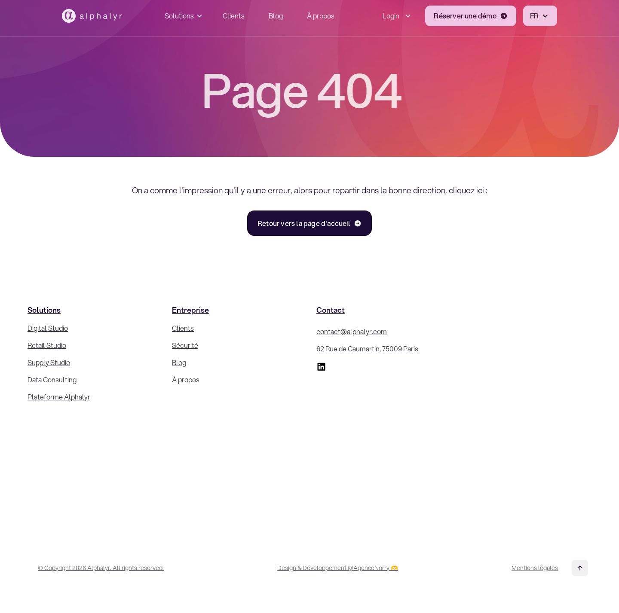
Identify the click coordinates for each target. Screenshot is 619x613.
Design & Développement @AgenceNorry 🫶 (337, 568)
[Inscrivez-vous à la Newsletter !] (525, 412)
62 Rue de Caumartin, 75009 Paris (367, 349)
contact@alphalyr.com (351, 331)
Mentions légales (535, 568)
